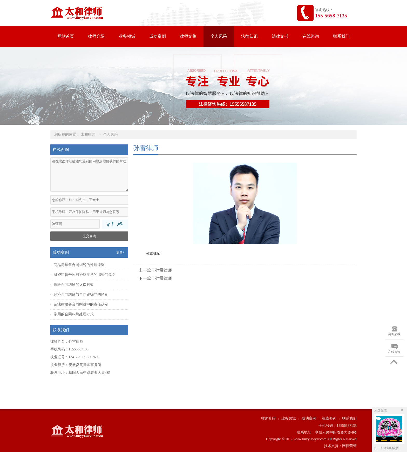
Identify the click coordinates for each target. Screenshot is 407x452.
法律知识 (249, 36)
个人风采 (219, 36)
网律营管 (349, 446)
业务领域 (127, 36)
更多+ (120, 252)
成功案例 (157, 36)
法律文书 (280, 36)
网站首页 (65, 36)
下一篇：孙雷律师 (155, 278)
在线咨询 (310, 36)
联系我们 (341, 36)
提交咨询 (89, 236)
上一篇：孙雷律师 (155, 270)
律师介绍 (96, 36)
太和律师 (88, 134)
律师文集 (188, 36)
